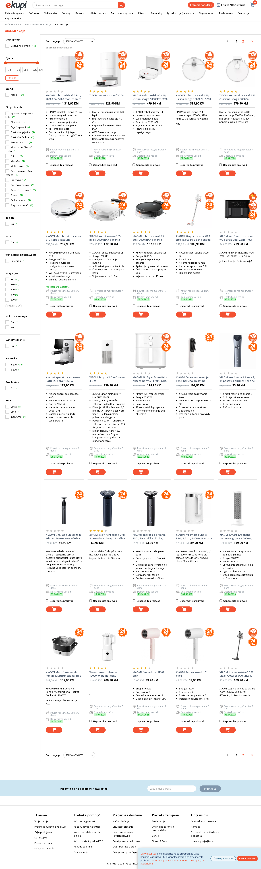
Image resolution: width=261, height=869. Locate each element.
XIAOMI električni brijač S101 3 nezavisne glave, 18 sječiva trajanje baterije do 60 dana (107, 536)
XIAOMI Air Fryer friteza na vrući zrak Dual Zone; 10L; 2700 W (236, 238)
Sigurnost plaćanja (123, 826)
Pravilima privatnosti (163, 860)
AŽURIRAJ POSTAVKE (223, 858)
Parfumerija (226, 13)
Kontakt (195, 826)
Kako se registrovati (85, 821)
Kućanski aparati (14, 13)
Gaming (66, 13)
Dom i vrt (80, 13)
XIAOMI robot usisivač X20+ (106, 95)
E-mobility (157, 13)
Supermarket (206, 13)
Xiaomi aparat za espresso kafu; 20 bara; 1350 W (63, 379)
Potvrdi (12, 78)
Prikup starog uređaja (125, 852)
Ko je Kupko (40, 837)
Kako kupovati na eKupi (87, 826)
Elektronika (50, 13)
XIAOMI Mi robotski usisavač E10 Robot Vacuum (64, 237)
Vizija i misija (41, 821)
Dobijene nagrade (44, 848)
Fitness (142, 13)
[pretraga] (121, 5)
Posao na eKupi (43, 843)
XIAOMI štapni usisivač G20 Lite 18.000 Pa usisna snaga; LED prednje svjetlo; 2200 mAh (193, 238)
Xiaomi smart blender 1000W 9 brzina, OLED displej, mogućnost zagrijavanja (103, 674)
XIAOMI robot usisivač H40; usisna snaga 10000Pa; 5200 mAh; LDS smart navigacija (149, 97)
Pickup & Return (160, 841)
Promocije (244, 13)
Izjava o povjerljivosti (202, 841)
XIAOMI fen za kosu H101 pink (148, 674)
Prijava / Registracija (230, 5)
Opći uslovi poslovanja (203, 821)
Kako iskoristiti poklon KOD (88, 841)
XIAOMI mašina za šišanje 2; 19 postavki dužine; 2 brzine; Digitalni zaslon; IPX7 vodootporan (237, 379)
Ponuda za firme (83, 846)
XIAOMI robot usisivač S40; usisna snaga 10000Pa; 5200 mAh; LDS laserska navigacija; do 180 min (193, 97)
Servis (155, 835)
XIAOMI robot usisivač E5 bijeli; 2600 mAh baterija (105, 237)
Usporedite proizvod (59, 165)
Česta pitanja (81, 852)
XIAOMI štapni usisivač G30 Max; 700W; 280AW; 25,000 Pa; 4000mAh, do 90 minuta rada (236, 674)
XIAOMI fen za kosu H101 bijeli (192, 674)
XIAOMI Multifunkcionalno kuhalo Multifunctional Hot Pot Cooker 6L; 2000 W (63, 674)
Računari (34, 13)
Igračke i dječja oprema (180, 13)
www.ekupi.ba (149, 853)
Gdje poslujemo (43, 832)
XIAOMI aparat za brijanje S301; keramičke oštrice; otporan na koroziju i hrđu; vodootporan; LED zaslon (150, 536)
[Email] (171, 788)
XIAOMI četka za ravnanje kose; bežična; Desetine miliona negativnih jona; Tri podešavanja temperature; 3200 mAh (193, 379)
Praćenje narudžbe (201, 5)
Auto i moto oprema (122, 13)
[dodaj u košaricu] (54, 173)
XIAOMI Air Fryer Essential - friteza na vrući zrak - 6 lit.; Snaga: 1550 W (150, 379)
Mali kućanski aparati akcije (38, 24)
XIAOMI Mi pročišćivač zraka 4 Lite (107, 379)
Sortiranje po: (54, 41)
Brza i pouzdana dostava (126, 841)
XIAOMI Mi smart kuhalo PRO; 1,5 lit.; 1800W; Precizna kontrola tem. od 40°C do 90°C (194, 536)
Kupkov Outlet (13, 18)
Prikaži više (13, 306)
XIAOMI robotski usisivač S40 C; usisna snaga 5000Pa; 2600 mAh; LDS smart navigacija (237, 97)
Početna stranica (13, 24)
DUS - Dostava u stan (124, 846)
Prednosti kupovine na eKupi (50, 826)
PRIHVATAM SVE (247, 858)
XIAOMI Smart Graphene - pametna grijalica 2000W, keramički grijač (235, 536)
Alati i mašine (98, 13)
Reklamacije (158, 821)
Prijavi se (210, 788)
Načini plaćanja (121, 821)
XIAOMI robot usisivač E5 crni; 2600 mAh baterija (148, 237)
